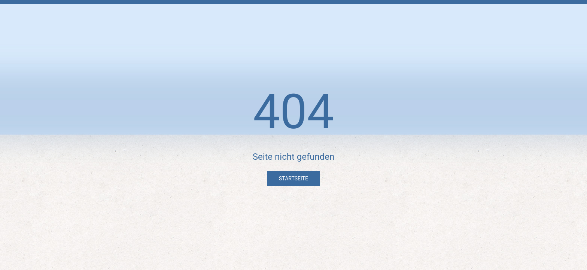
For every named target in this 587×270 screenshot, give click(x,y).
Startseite (293, 179)
